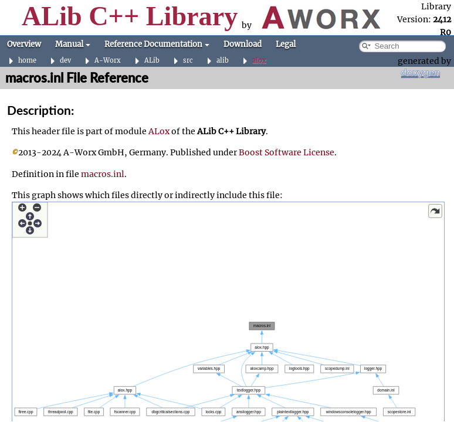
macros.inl (102, 174)
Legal (286, 44)
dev (65, 60)
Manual (72, 44)
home (27, 60)
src (188, 60)
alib (222, 60)
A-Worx (107, 60)
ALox (159, 131)
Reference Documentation (156, 44)
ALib (152, 60)
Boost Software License (286, 152)
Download (242, 44)
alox (259, 60)
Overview (24, 44)
